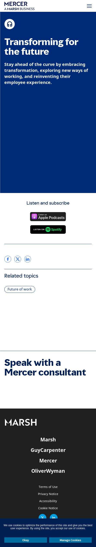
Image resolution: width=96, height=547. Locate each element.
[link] (8, 259)
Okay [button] (25, 540)
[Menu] (89, 6)
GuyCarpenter (48, 450)
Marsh (48, 439)
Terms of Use (48, 487)
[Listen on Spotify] (48, 229)
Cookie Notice (48, 508)
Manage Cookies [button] (70, 540)
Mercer (48, 460)
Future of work (20, 289)
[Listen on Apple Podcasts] (48, 216)
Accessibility (48, 501)
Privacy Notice (48, 494)
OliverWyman (48, 470)
